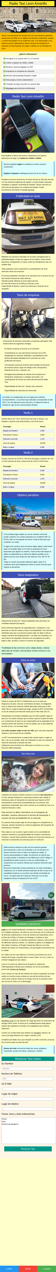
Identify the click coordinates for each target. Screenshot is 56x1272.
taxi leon (31, 190)
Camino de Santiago (17, 969)
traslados (37, 1033)
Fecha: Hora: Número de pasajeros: (29, 1130)
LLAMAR (46, 1269)
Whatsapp (10, 88)
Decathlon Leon (8, 1021)
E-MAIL (9, 1269)
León (4, 930)
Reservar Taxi (28, 1149)
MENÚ (28, 1269)
